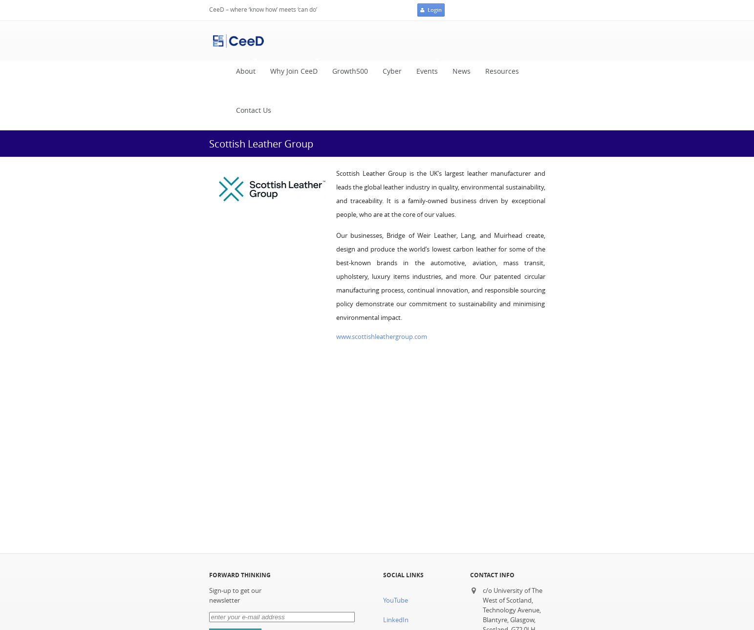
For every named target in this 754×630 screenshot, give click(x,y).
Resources (502, 71)
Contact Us (253, 110)
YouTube (395, 600)
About (243, 69)
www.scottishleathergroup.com (381, 337)
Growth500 (350, 71)
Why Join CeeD (291, 69)
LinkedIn (396, 620)
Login (431, 10)
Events (424, 69)
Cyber (392, 71)
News (461, 71)
